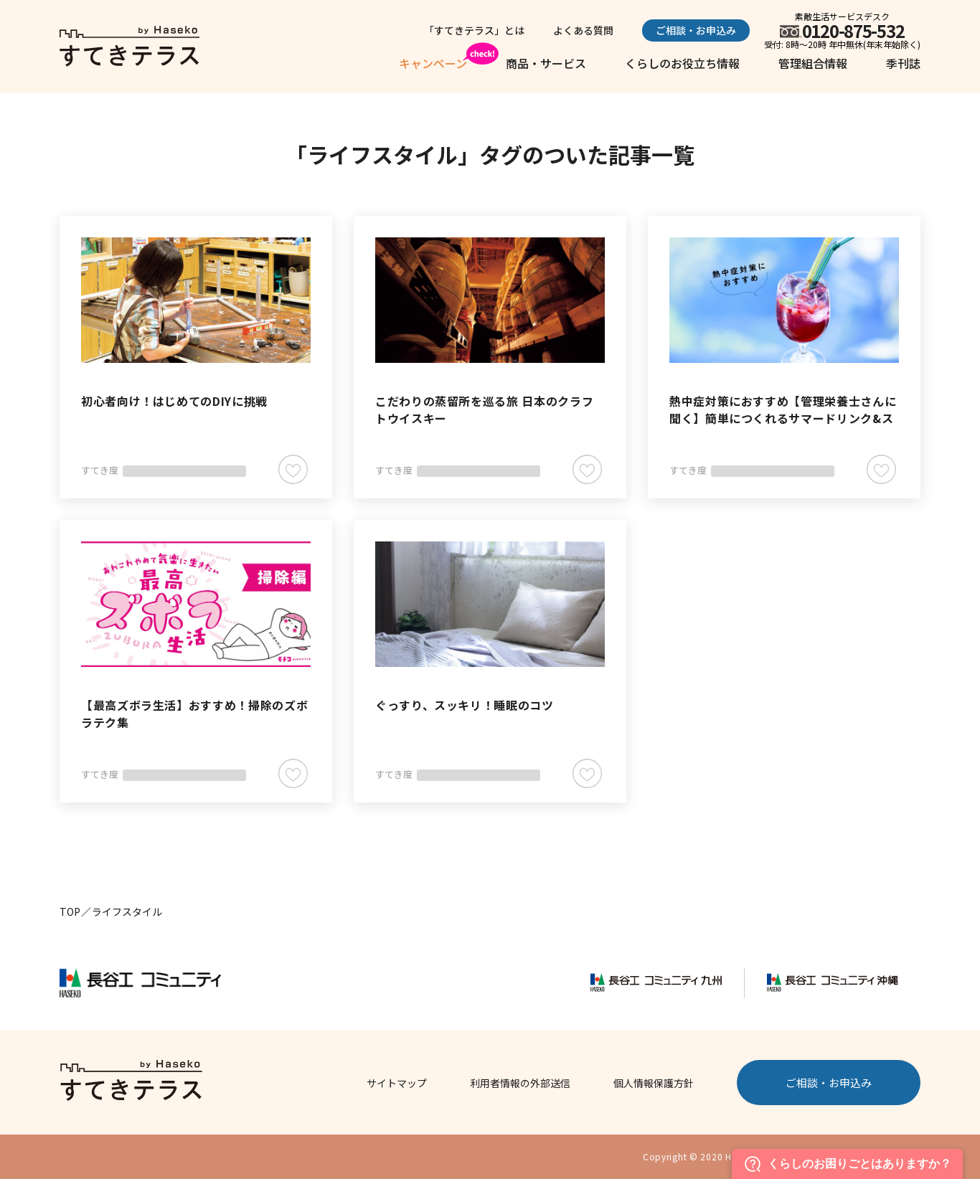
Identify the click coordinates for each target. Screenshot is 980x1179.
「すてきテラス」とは (474, 30)
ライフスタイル (127, 911)
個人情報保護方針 (653, 1083)
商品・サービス (546, 63)
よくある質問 (583, 30)
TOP (70, 911)
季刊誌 (903, 63)
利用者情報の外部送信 (520, 1083)
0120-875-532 (853, 30)
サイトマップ (397, 1083)
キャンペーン (433, 63)
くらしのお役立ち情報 (682, 63)
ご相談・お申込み (696, 30)
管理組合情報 (812, 63)
